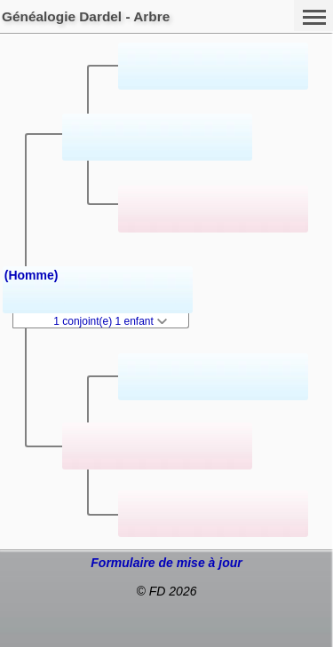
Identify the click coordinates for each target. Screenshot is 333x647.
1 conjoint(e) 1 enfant (110, 321)
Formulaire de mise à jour (166, 563)
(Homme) (31, 275)
